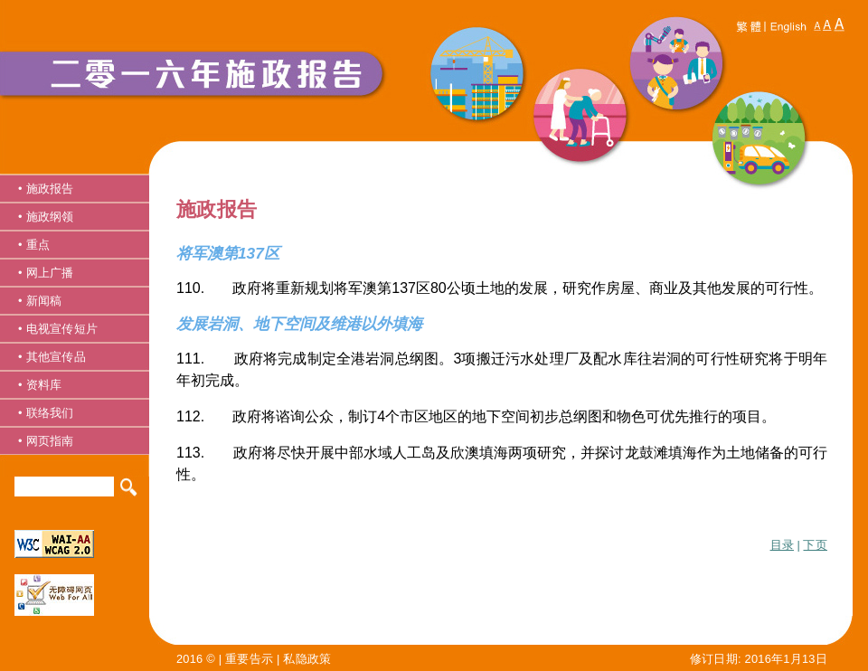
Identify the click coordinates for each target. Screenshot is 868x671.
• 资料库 (39, 385)
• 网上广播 (46, 272)
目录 (782, 545)
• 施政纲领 (46, 216)
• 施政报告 (46, 188)
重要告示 (249, 659)
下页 (815, 545)
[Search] (64, 486)
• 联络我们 (46, 413)
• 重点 (34, 244)
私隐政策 (307, 659)
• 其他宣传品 (52, 357)
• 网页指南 (46, 441)
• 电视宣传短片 (58, 329)
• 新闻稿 (39, 300)
